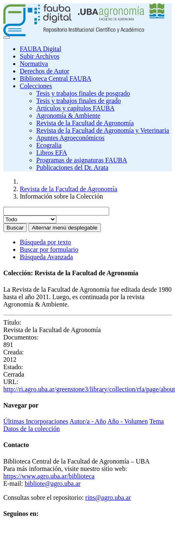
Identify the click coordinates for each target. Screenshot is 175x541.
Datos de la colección (31, 428)
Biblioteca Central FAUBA (55, 78)
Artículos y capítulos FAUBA (75, 108)
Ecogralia (48, 145)
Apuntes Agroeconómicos (70, 137)
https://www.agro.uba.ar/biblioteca (49, 476)
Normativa (34, 63)
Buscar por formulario (49, 249)
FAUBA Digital (40, 48)
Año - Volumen (127, 421)
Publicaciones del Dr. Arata (72, 167)
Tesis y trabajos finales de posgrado (83, 93)
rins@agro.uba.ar (108, 497)
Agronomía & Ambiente (68, 115)
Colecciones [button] (36, 85)
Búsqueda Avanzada (46, 256)
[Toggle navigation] (6, 37)
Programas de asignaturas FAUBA (81, 160)
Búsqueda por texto (45, 242)
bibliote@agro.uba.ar (53, 483)
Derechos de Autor (44, 71)
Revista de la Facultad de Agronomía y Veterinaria (102, 130)
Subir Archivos (39, 56)
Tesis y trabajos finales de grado (78, 100)
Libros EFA (51, 152)
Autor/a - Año (88, 421)
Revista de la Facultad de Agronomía (85, 122)
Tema (156, 421)
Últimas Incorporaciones (35, 421)
